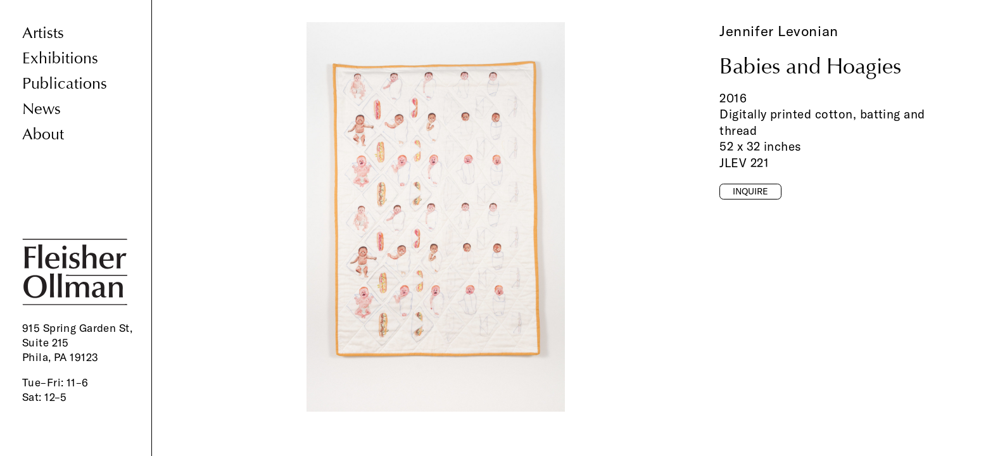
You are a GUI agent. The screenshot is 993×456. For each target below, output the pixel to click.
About (43, 134)
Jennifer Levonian (778, 31)
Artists (43, 33)
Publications (64, 84)
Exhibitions (60, 58)
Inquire (750, 191)
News (41, 109)
